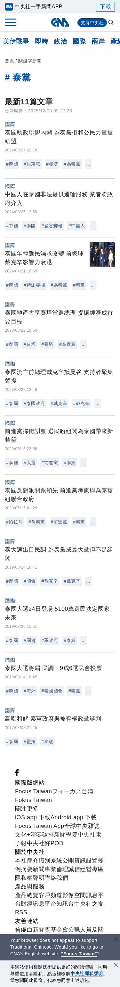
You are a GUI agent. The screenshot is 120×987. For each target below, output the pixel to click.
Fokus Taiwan (33, 800)
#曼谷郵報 (52, 225)
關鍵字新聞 (30, 60)
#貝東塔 (32, 163)
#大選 (30, 462)
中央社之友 (89, 904)
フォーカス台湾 (73, 791)
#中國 (12, 225)
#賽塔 (52, 163)
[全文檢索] (111, 23)
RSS (21, 912)
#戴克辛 (59, 403)
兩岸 (98, 41)
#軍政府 (50, 640)
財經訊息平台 (38, 904)
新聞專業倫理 (50, 869)
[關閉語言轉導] (116, 939)
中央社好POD (45, 843)
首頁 (9, 60)
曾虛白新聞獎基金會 (41, 929)
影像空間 (74, 895)
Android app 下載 (74, 817)
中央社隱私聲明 (86, 973)
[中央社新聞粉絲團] (17, 774)
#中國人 (76, 225)
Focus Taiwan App (39, 826)
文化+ (22, 834)
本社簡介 (27, 860)
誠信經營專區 (86, 869)
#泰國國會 (52, 690)
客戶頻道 (50, 895)
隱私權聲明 (30, 878)
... (88, 163)
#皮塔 (30, 344)
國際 (79, 41)
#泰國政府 (34, 403)
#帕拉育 (14, 521)
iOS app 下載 (33, 817)
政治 (60, 41)
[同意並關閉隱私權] (116, 966)
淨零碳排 (42, 834)
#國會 (30, 581)
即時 (41, 41)
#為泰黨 (72, 163)
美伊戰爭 (16, 41)
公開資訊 (74, 860)
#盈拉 (30, 741)
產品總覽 (27, 895)
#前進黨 (50, 462)
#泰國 (12, 163)
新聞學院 (66, 834)
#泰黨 (79, 284)
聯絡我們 (56, 878)
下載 (105, 6)
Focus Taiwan (33, 791)
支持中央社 (92, 22)
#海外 (30, 690)
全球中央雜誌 (82, 826)
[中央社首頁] (60, 22)
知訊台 (65, 904)
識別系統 (50, 860)
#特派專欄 (34, 284)
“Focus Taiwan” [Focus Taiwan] (79, 953)
